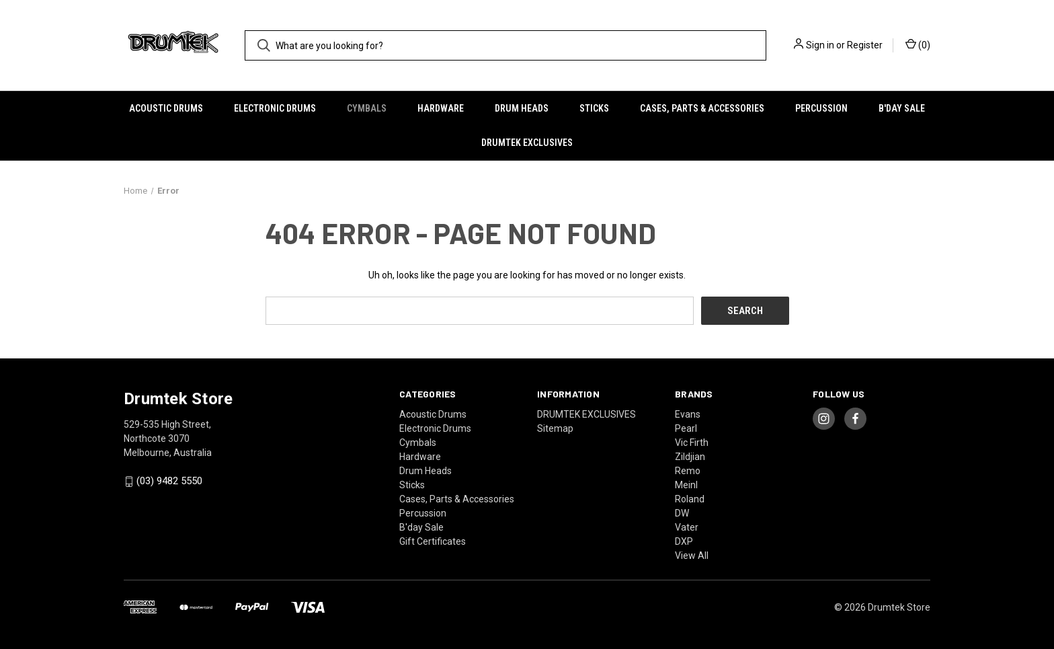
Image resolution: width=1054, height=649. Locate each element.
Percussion (821, 108)
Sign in (820, 45)
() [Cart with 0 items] (917, 44)
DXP (684, 541)
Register (865, 45)
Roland (689, 499)
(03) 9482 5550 (169, 481)
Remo (687, 470)
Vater (686, 527)
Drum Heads (522, 108)
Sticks (594, 108)
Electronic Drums (275, 108)
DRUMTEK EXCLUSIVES (527, 142)
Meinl (686, 485)
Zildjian (690, 456)
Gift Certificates (432, 541)
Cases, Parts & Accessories (702, 108)
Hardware (440, 108)
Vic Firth (691, 442)
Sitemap (555, 428)
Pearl (686, 428)
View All (691, 555)
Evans (687, 414)
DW (682, 513)
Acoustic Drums (166, 108)
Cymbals (367, 108)
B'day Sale (902, 108)
